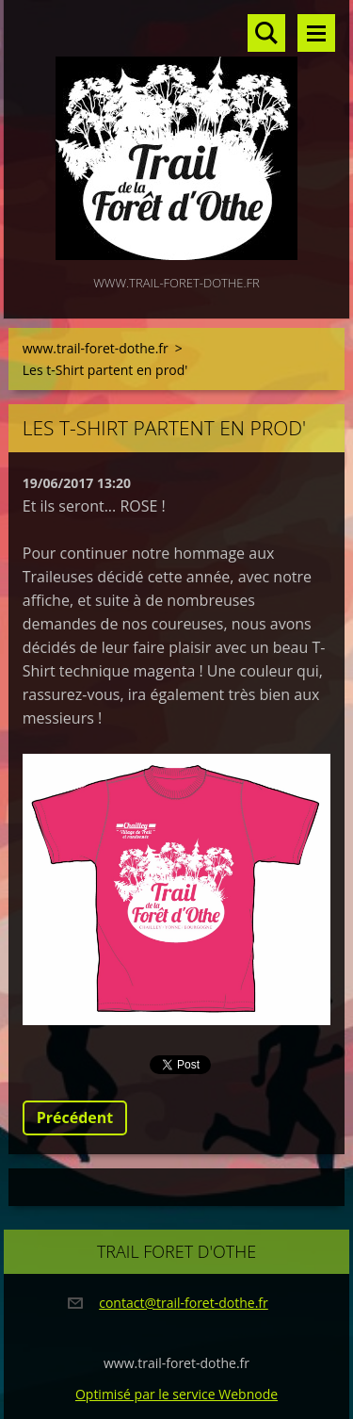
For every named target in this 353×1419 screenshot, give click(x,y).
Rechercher (266, 33)
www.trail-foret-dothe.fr (95, 348)
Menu (316, 33)
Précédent (75, 1117)
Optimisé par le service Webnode (176, 1394)
